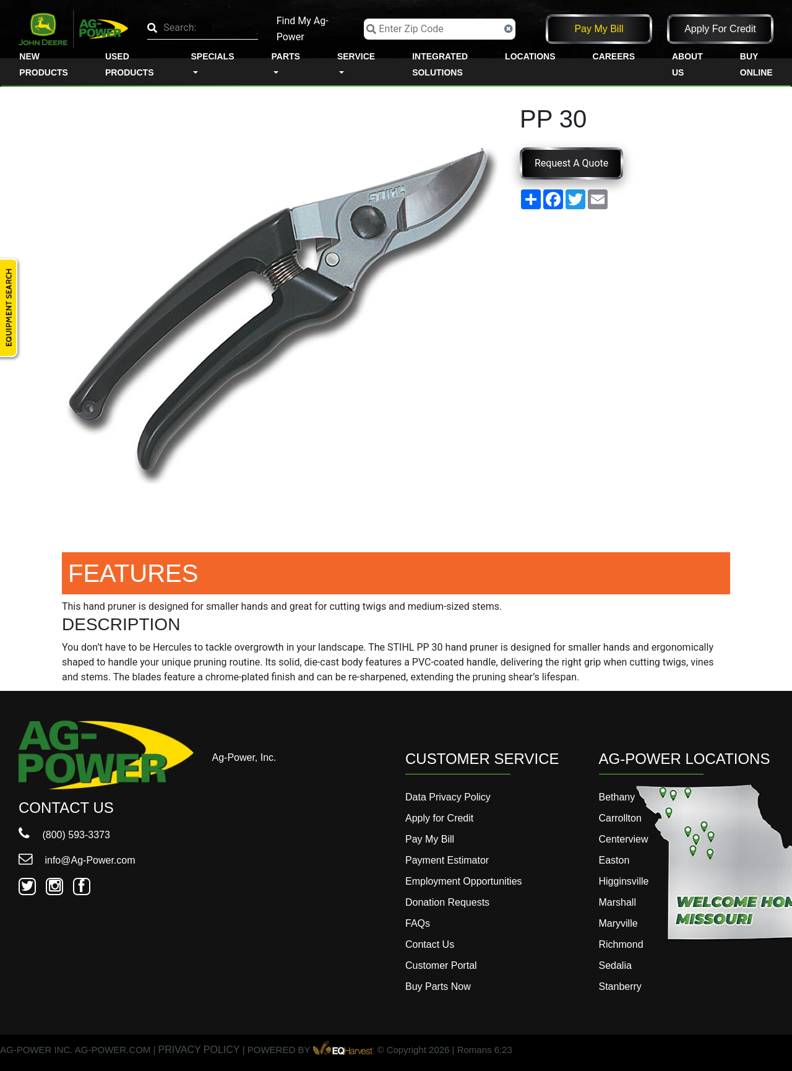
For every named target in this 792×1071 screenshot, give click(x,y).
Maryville (618, 923)
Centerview (623, 839)
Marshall (617, 902)
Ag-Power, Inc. (244, 757)
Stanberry (620, 986)
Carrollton (620, 818)
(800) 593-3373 (64, 835)
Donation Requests (447, 902)
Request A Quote (571, 163)
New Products (43, 64)
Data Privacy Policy (448, 797)
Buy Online (756, 64)
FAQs (417, 923)
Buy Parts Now (438, 986)
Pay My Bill (598, 29)
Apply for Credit (720, 29)
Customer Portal (441, 965)
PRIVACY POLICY (199, 1050)
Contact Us (429, 944)
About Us (687, 64)
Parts (286, 56)
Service (356, 56)
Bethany (617, 797)
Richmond (621, 944)
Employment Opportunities (463, 881)
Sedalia (615, 965)
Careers (614, 56)
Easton (614, 860)
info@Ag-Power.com (77, 860)
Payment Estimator (447, 860)
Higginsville (624, 881)
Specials (212, 56)
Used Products (129, 64)
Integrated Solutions (440, 64)
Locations (530, 56)
